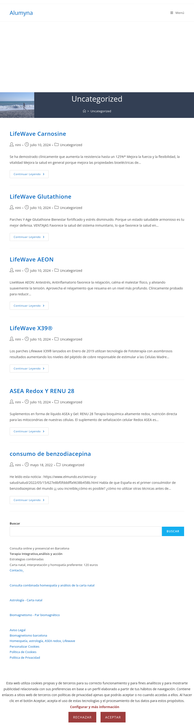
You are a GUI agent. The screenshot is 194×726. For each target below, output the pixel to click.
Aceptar (113, 717)
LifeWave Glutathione (41, 196)
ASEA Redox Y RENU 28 (42, 391)
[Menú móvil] (177, 13)
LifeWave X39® (31, 328)
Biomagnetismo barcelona (28, 635)
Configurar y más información (94, 707)
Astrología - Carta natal (26, 600)
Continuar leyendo (31, 175)
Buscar (15, 523)
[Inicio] (84, 111)
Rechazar (82, 717)
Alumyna (21, 12)
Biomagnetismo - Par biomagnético (35, 615)
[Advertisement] (97, 57)
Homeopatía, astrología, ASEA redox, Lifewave (42, 641)
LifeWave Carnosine (38, 133)
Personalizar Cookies (24, 646)
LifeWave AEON (32, 259)
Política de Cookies (23, 652)
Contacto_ (17, 570)
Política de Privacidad (25, 657)
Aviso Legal (17, 630)
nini (18, 145)
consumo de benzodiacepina (50, 453)
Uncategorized (100, 111)
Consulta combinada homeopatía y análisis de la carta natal (52, 585)
